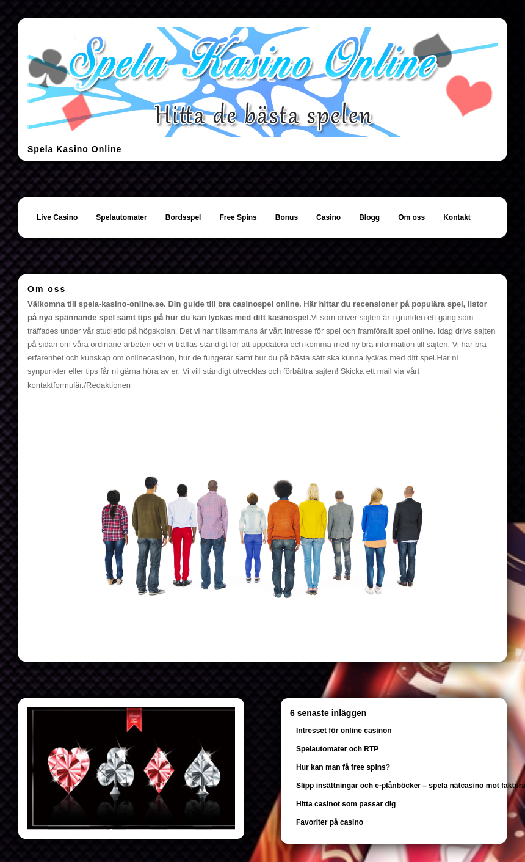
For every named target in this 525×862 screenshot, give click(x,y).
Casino (328, 217)
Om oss (411, 217)
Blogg (369, 217)
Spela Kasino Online (74, 149)
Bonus (286, 217)
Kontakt (457, 217)
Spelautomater (121, 217)
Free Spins (237, 217)
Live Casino (57, 217)
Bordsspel (183, 217)
